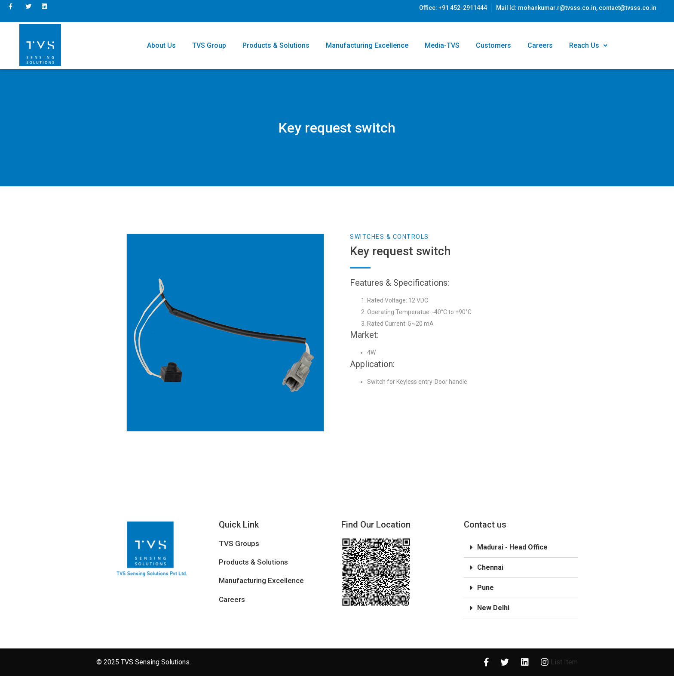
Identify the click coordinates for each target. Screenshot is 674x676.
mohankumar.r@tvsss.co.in (557, 7)
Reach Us (588, 45)
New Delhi (493, 608)
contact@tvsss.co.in (627, 7)
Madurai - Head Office (512, 547)
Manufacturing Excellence (367, 45)
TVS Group (209, 45)
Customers (493, 45)
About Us (161, 45)
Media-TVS (442, 45)
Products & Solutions (275, 45)
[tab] (521, 547)
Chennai (490, 567)
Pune (485, 587)
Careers (540, 45)
